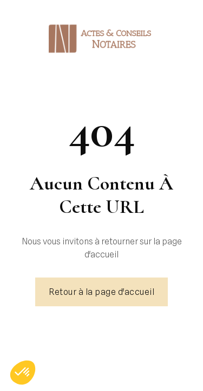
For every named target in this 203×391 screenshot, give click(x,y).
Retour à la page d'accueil (101, 292)
